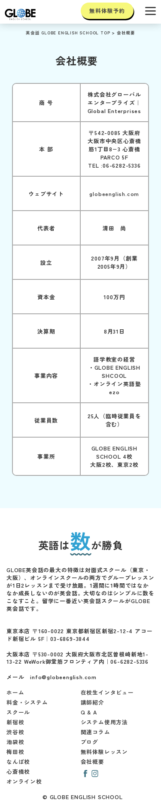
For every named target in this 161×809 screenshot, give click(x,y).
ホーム (15, 692)
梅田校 (15, 752)
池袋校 (15, 742)
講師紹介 (92, 702)
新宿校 (15, 722)
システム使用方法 (104, 722)
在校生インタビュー (107, 692)
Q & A (89, 712)
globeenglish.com (114, 194)
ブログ (89, 742)
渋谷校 (15, 732)
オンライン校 (24, 781)
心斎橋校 (18, 771)
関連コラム (95, 732)
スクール (18, 712)
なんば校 (18, 761)
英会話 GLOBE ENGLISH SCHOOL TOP (68, 33)
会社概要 (126, 33)
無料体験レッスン (104, 752)
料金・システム (27, 702)
